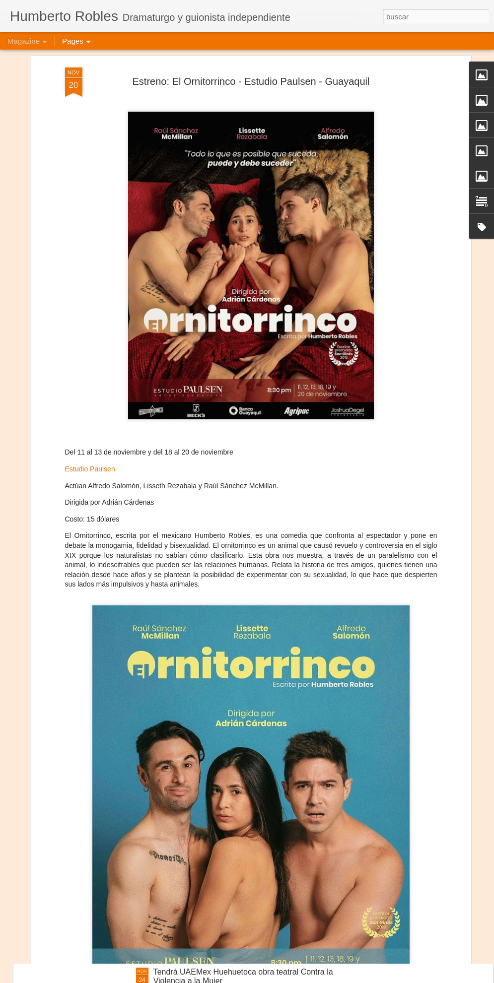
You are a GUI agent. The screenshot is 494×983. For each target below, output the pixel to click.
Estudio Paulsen (90, 415)
